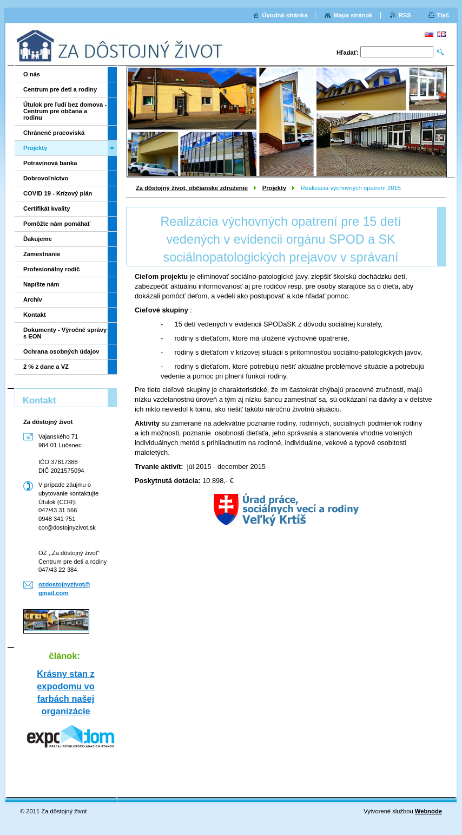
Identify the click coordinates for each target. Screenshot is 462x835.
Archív (32, 299)
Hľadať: (347, 52)
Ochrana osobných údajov (61, 351)
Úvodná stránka (285, 15)
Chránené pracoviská (53, 132)
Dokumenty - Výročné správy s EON (65, 333)
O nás (31, 74)
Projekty (274, 188)
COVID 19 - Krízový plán (57, 193)
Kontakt (34, 314)
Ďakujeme (37, 239)
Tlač (443, 15)
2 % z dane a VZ (46, 366)
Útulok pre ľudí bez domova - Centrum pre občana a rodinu (65, 111)
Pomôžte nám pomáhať (56, 223)
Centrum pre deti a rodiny (60, 89)
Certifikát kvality (46, 208)
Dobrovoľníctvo (45, 178)
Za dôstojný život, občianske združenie (192, 188)
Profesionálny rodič (51, 269)
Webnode (428, 811)
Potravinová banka (50, 163)
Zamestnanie (41, 254)
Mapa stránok (352, 15)
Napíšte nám (41, 284)
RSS (405, 15)
